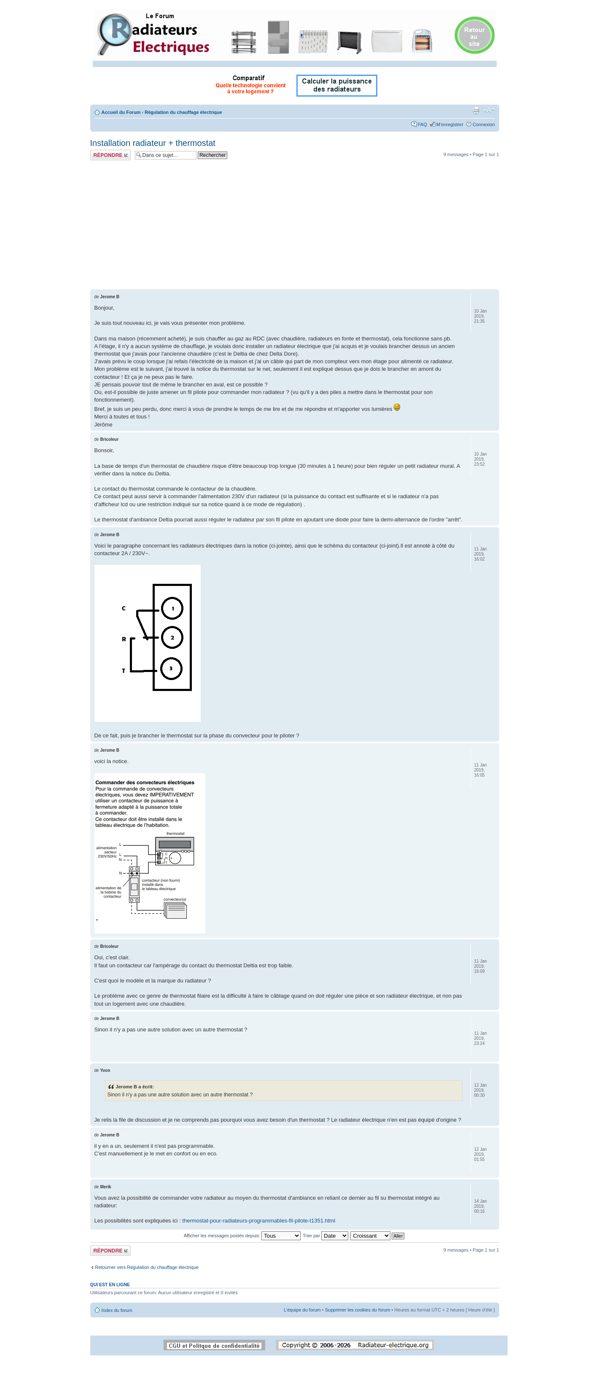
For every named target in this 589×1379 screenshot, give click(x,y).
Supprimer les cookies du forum (357, 1309)
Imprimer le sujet (476, 110)
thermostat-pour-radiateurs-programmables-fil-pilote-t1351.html (258, 1220)
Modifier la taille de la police (489, 110)
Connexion (484, 124)
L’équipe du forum (302, 1309)
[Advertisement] (294, 226)
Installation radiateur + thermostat (152, 143)
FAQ (422, 124)
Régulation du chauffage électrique (183, 112)
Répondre (110, 155)
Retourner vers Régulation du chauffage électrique (147, 1267)
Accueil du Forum (121, 112)
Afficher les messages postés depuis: (242, 1235)
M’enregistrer (449, 124)
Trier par (325, 1235)
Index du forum (117, 1310)
